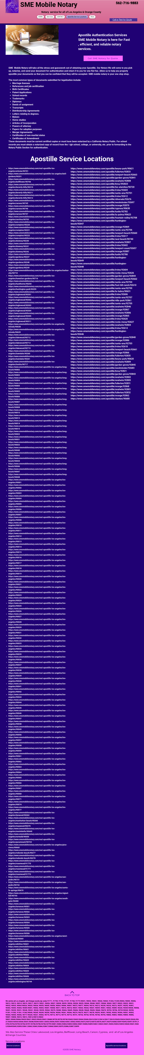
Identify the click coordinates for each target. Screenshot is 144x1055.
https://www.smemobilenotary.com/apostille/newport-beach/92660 (104, 233)
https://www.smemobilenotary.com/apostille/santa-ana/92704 (101, 282)
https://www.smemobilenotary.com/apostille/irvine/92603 (99, 190)
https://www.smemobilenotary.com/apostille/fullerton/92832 (101, 392)
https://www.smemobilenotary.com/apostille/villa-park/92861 (101, 300)
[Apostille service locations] (116, 1045)
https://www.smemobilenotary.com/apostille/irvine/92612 (99, 196)
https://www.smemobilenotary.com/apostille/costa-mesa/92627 (102, 322)
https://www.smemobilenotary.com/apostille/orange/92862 (100, 395)
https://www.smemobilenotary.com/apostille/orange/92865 (100, 316)
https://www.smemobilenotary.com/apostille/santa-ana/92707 (101, 297)
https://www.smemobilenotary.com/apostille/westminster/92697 (102, 202)
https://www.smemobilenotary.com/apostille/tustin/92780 (99, 254)
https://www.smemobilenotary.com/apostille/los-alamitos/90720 (102, 187)
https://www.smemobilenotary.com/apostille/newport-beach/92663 (104, 174)
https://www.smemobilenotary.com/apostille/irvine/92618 (99, 346)
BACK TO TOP (72, 995)
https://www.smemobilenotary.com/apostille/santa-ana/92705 (101, 303)
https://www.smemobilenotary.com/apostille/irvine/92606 (99, 294)
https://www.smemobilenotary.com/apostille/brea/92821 (99, 371)
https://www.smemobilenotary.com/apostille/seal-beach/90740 (102, 239)
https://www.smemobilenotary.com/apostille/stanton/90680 (100, 398)
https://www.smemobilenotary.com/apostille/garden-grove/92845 (103, 365)
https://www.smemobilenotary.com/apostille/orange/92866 (100, 352)
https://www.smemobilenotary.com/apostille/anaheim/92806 (101, 312)
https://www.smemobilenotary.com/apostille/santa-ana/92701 (101, 193)
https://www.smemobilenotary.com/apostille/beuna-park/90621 (102, 168)
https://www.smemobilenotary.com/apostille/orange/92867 (100, 309)
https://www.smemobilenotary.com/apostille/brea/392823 (99, 184)
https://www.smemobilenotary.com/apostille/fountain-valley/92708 (104, 217)
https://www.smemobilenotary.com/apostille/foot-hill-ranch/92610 (103, 285)
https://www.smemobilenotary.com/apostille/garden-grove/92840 (103, 337)
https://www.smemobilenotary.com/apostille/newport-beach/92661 (104, 349)
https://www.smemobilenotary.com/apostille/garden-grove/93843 (103, 374)
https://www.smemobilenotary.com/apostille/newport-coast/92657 (103, 248)
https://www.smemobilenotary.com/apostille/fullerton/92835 (101, 355)
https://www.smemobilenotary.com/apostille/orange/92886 (100, 340)
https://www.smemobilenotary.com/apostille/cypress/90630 (100, 208)
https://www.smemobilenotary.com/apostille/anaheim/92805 (101, 380)
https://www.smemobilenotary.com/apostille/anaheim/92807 (101, 242)
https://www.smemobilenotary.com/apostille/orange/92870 (100, 205)
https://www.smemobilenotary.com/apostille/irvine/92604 (99, 269)
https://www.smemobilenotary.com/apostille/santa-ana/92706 (101, 230)
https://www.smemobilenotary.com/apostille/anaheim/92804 (101, 325)
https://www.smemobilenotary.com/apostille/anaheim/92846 (101, 306)
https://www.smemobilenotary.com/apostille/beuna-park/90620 (102, 359)
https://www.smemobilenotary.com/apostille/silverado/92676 (101, 199)
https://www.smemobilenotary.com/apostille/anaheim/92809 (101, 362)
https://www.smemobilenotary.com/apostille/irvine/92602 (99, 245)
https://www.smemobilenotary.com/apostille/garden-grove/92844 (103, 276)
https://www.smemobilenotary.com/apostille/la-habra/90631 (101, 291)
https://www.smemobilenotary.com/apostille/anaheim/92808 (101, 181)
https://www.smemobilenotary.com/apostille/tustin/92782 (99, 211)
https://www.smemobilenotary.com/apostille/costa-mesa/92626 (102, 273)
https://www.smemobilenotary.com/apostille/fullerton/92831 (101, 383)
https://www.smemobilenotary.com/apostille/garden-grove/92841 (103, 177)
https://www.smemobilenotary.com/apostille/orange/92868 (100, 386)
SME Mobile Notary (48, 4)
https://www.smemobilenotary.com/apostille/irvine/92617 (99, 236)
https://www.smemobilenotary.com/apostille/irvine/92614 (99, 328)
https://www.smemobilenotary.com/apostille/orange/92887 (100, 251)
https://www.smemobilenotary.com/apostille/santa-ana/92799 (101, 288)
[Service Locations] (13, 1045)
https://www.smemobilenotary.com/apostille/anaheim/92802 (101, 377)
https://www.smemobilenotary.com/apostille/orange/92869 (100, 227)
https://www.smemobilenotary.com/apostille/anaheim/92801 (101, 389)
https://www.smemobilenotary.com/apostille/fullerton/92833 (101, 171)
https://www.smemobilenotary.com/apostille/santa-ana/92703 (101, 343)
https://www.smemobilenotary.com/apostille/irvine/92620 (99, 319)
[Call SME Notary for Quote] (103, 58)
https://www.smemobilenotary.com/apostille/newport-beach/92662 (104, 279)
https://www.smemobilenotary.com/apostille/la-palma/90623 (101, 214)
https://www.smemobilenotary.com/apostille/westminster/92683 (102, 368)
